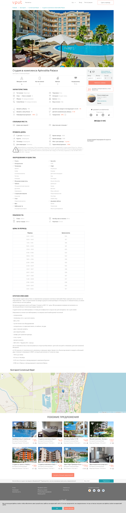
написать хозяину (100, 82)
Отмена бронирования (44, 491)
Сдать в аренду (105, 2)
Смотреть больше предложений (63, 475)
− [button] (2, 377)
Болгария (23, 7)
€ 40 (73, 111)
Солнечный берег (34, 7)
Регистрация (88, 2)
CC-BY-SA (124, 412)
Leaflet (100, 412)
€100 (68, 144)
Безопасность (16, 491)
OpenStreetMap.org (111, 412)
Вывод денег (42, 493)
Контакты (28, 2)
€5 (80, 108)
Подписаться (106, 481)
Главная (14, 7)
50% (33, 114)
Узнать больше (69, 508)
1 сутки (67, 141)
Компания (15, 490)
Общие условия (42, 490)
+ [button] (2, 375)
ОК (57, 508)
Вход (80, 2)
